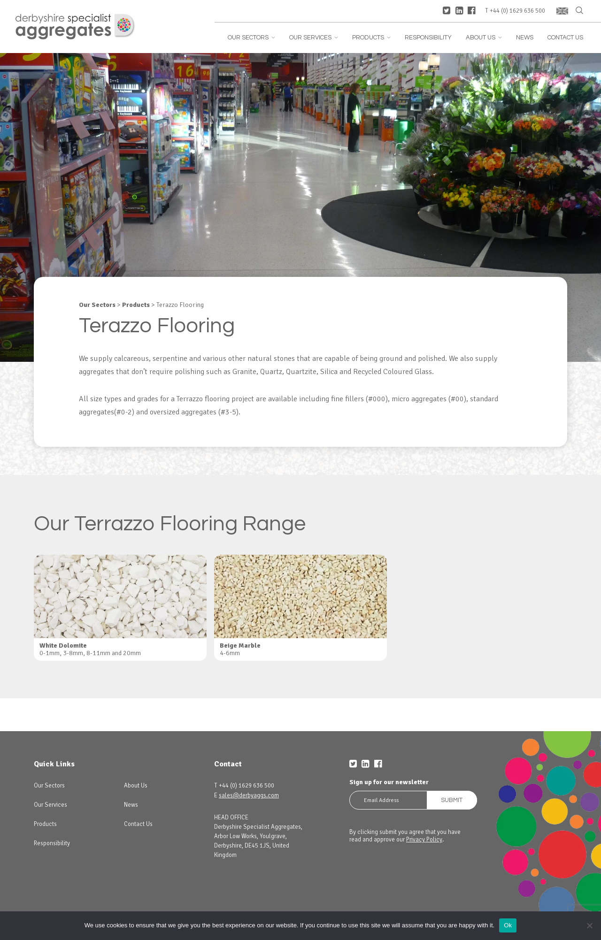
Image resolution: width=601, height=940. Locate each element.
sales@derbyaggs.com (249, 795)
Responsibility (428, 38)
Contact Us (565, 38)
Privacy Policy (424, 839)
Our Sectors (251, 38)
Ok (508, 925)
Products (371, 38)
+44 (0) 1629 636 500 (517, 11)
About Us (484, 38)
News (524, 38)
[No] (589, 925)
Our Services (313, 38)
